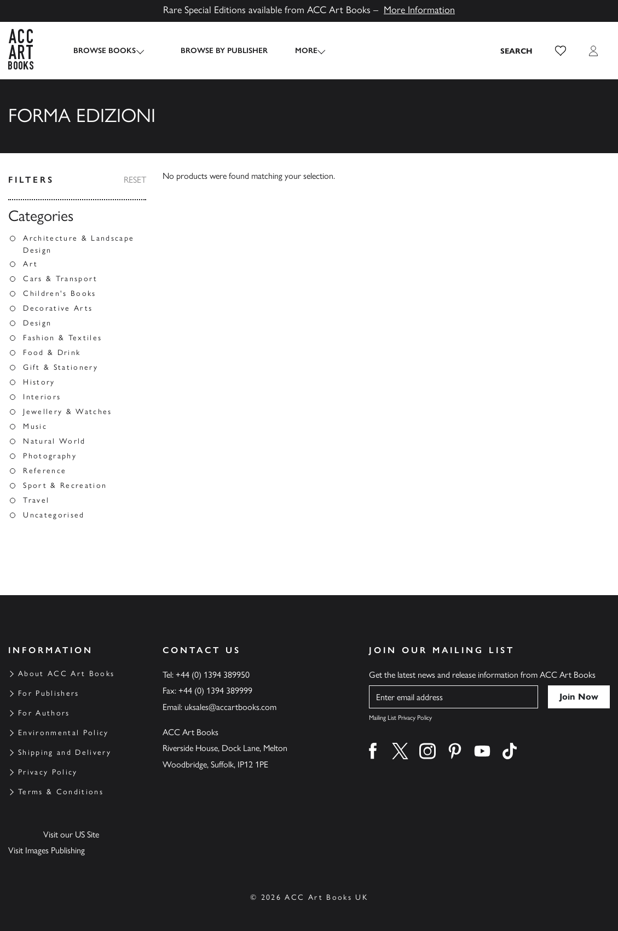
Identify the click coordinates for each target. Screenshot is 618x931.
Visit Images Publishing (46, 850)
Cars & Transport (60, 278)
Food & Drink (51, 352)
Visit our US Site (71, 834)
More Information (419, 10)
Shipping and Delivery (64, 752)
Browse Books (104, 50)
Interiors (42, 397)
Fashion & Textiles (62, 337)
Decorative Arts (58, 308)
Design (37, 323)
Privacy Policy (48, 772)
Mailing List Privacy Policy (400, 717)
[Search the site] (516, 51)
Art (30, 264)
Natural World (54, 441)
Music (35, 426)
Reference (44, 470)
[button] (560, 51)
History (39, 382)
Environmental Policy (63, 732)
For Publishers (48, 693)
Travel (36, 500)
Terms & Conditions (60, 791)
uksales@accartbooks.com (230, 707)
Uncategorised (53, 515)
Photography (50, 456)
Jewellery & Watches (67, 411)
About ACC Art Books (66, 673)
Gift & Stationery (60, 367)
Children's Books (59, 293)
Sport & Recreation (65, 485)
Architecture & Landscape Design (78, 244)
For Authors (44, 713)
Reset (135, 179)
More (297, 50)
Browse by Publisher (214, 50)
